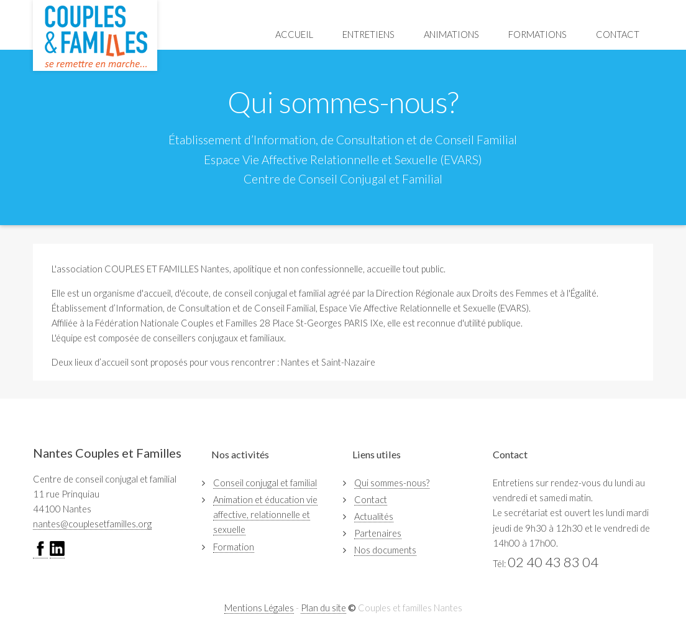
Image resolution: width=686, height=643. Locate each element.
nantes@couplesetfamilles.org (92, 524)
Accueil (294, 34)
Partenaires (377, 533)
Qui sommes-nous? (391, 483)
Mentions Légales (259, 608)
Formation (233, 547)
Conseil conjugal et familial (265, 483)
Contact (617, 34)
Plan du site (323, 608)
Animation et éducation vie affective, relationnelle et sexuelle (265, 514)
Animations (451, 34)
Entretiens (368, 34)
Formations (537, 34)
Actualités (373, 516)
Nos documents (385, 550)
